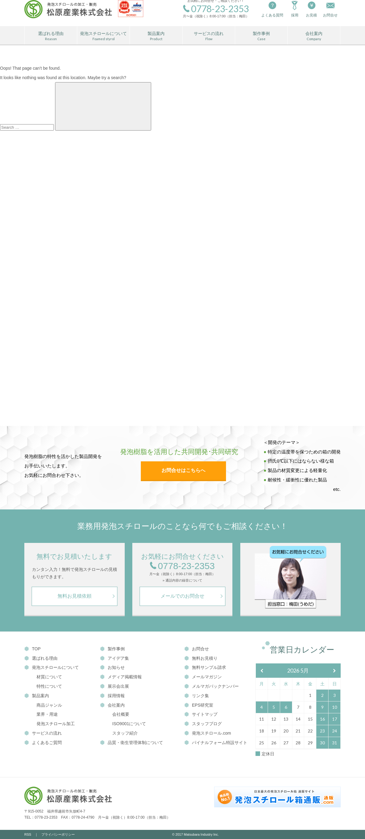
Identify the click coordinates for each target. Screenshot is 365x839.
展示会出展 (114, 686)
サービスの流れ (208, 36)
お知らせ (112, 667)
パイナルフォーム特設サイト (215, 742)
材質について (49, 676)
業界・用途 (47, 714)
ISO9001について (129, 723)
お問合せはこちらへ (183, 470)
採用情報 (112, 695)
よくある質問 (272, 8)
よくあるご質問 (43, 742)
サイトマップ (200, 714)
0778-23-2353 (182, 566)
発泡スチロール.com (207, 733)
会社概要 (120, 714)
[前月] (262, 671)
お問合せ (196, 648)
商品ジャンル (49, 705)
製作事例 (261, 36)
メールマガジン (203, 676)
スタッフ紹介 (125, 733)
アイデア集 (114, 658)
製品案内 (156, 36)
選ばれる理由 (51, 36)
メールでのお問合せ (182, 596)
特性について (49, 686)
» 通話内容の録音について (182, 580)
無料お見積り (200, 658)
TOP (32, 648)
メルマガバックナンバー (211, 686)
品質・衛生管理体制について (131, 742)
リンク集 (196, 695)
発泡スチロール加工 (55, 723)
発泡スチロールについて (103, 36)
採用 (294, 8)
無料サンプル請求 (205, 667)
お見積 (311, 8)
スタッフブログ (203, 723)
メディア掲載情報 (121, 676)
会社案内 (314, 36)
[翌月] (334, 671)
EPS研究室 (198, 705)
